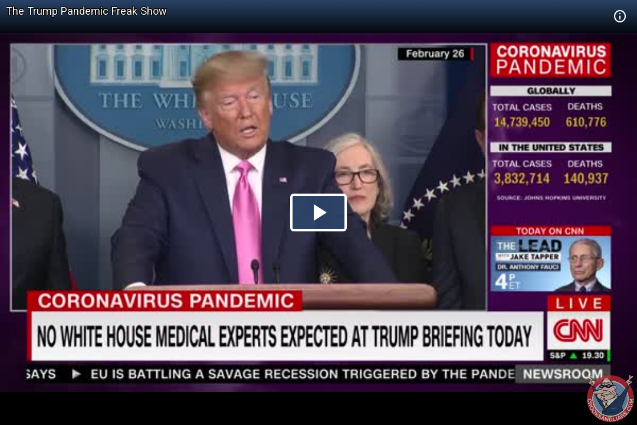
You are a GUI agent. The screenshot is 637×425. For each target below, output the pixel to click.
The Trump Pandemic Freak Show (86, 11)
